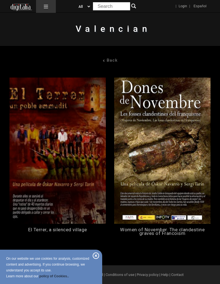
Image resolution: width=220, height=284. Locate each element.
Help (165, 275)
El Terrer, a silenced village (57, 230)
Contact (177, 275)
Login (183, 6)
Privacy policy (148, 275)
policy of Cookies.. (54, 276)
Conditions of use (120, 275)
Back (110, 60)
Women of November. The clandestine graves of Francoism (162, 231)
